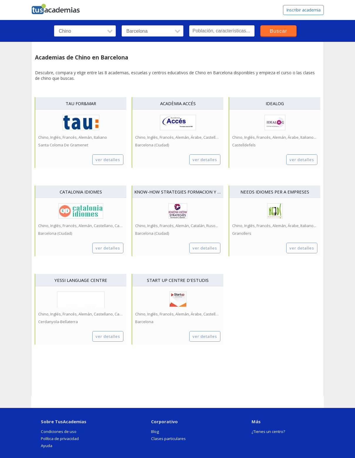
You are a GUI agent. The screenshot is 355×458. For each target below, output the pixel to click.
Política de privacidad (60, 438)
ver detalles (108, 159)
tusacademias (59, 7)
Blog (155, 431)
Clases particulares (168, 438)
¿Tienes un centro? (268, 431)
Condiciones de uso (58, 431)
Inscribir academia (303, 10)
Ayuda (46, 445)
